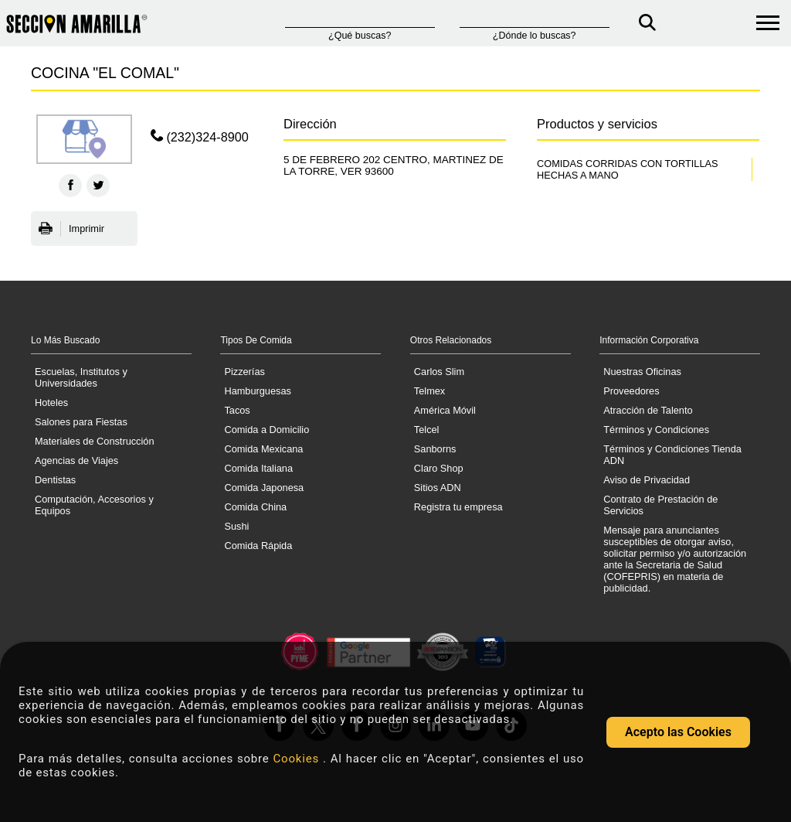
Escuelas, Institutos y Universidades (81, 377)
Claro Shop (438, 468)
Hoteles (51, 402)
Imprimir (71, 229)
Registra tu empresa (458, 507)
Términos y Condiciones (656, 429)
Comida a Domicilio (266, 429)
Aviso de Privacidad (646, 480)
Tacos (237, 410)
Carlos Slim (439, 371)
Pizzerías (244, 371)
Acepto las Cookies (678, 732)
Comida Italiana (258, 468)
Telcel (427, 429)
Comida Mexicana (263, 449)
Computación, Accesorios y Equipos (94, 505)
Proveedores (631, 391)
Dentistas (55, 480)
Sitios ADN (437, 487)
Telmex (429, 391)
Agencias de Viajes (76, 460)
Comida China (255, 507)
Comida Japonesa (264, 487)
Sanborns (435, 449)
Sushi (236, 526)
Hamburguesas (257, 391)
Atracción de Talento (647, 410)
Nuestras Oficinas (642, 371)
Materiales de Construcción (94, 441)
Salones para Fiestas (81, 422)
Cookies (298, 759)
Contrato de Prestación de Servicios (660, 505)
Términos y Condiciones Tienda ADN (672, 454)
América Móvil (445, 410)
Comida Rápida (258, 545)
